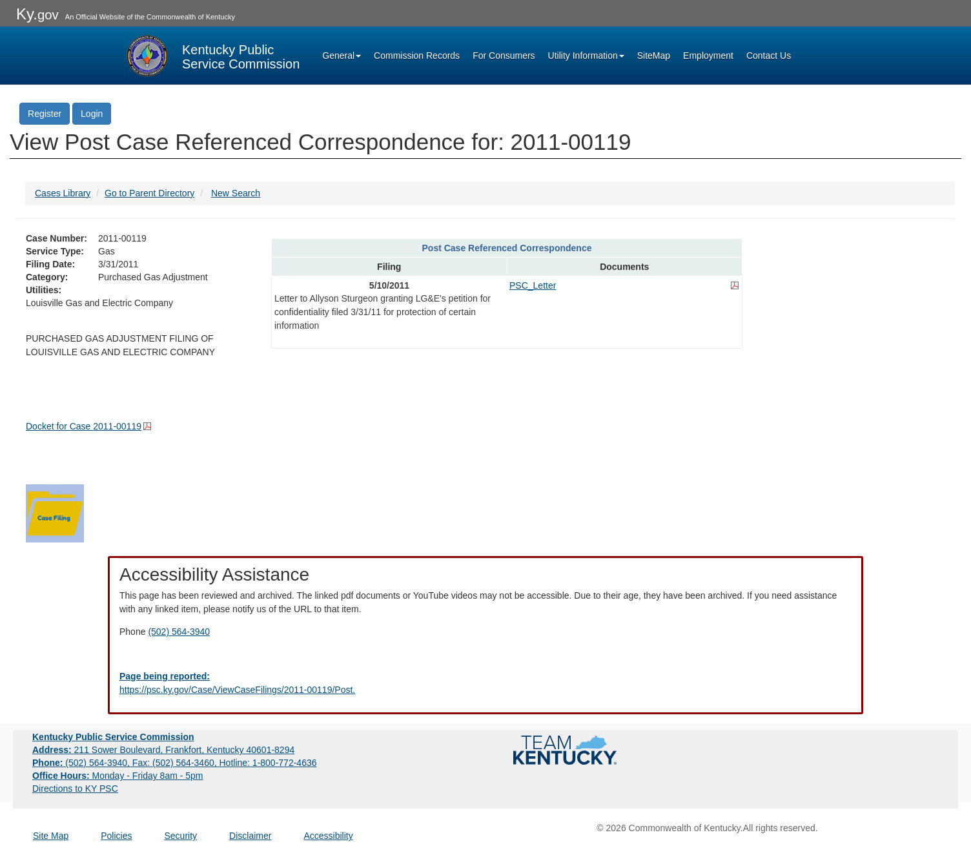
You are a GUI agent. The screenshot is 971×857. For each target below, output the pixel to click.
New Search (235, 193)
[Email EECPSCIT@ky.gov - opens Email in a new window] (485, 683)
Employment (708, 55)
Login (92, 113)
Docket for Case (83, 426)
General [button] (341, 55)
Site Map (50, 836)
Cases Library (62, 193)
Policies (116, 836)
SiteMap (653, 55)
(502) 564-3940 (179, 631)
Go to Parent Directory (149, 193)
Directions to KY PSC (75, 788)
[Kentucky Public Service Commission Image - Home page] (212, 55)
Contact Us (768, 55)
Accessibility (328, 836)
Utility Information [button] (586, 55)
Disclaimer (250, 836)
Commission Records (417, 55)
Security (181, 836)
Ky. (37, 14)
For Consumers (504, 55)
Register (44, 113)
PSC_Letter (532, 285)
